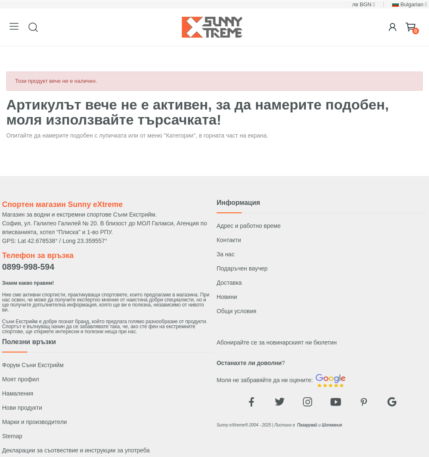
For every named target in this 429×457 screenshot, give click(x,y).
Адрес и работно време (249, 225)
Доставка (229, 282)
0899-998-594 (28, 266)
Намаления (17, 393)
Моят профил (20, 379)
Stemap (12, 436)
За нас (226, 254)
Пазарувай (307, 425)
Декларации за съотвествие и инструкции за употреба (76, 450)
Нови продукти (22, 407)
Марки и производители (34, 422)
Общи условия (236, 311)
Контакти (229, 240)
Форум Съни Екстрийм (33, 365)
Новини (227, 297)
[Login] (392, 27)
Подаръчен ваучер (242, 268)
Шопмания (332, 425)
